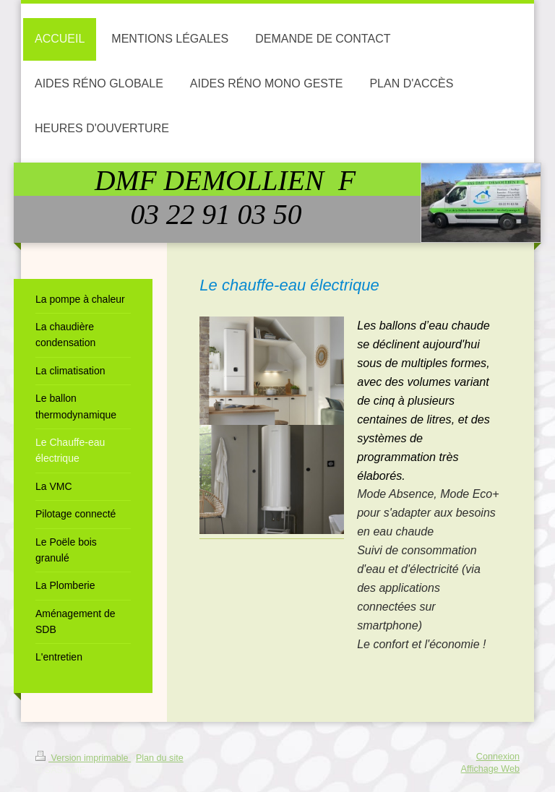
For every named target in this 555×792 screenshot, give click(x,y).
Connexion (498, 757)
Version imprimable (83, 758)
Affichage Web (490, 769)
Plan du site (160, 758)
